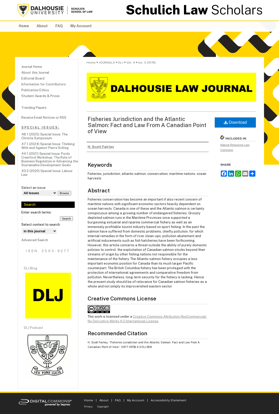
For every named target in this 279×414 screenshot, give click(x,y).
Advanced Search (34, 240)
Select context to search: (40, 224)
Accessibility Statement (168, 400)
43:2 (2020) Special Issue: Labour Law (47, 173)
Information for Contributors (43, 84)
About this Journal (35, 72)
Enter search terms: (36, 212)
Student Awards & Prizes (40, 96)
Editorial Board (32, 78)
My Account (135, 400)
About (103, 400)
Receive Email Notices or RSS (43, 117)
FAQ (118, 400)
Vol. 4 (131, 62)
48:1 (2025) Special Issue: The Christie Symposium (44, 136)
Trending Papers (33, 108)
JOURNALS (107, 62)
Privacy (88, 406)
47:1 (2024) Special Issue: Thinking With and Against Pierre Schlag (48, 146)
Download (235, 122)
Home (91, 62)
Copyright (103, 406)
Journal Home (31, 67)
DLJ (120, 62)
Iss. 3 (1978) (147, 62)
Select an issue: (33, 188)
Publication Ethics (35, 90)
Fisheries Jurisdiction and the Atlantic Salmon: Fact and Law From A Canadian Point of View (147, 125)
